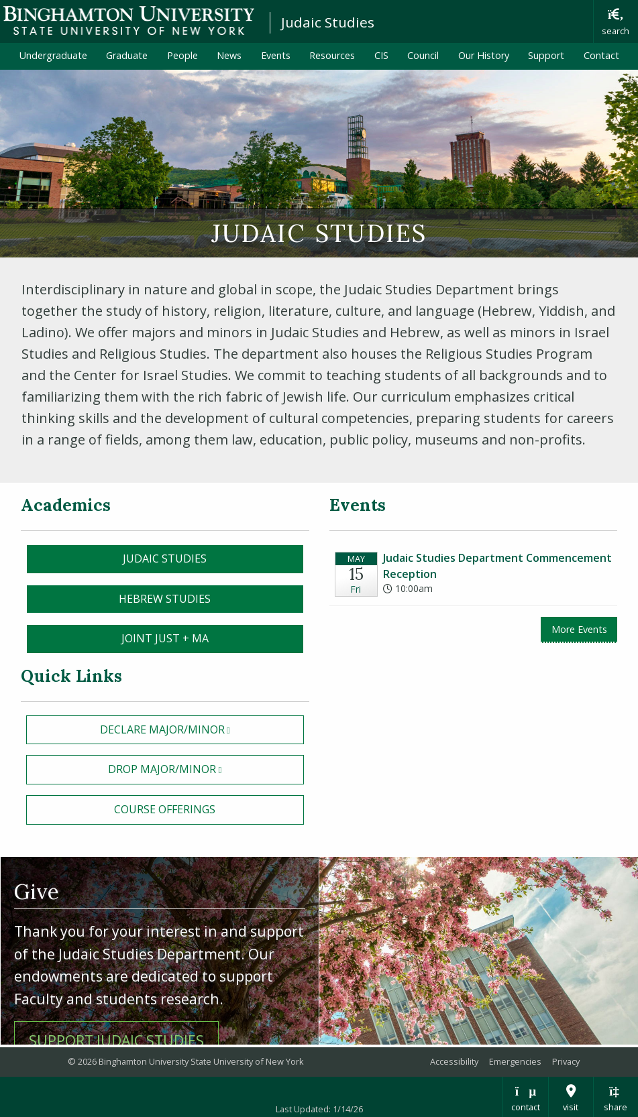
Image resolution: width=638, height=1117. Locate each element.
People (182, 55)
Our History (483, 55)
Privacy (566, 1061)
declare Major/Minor (202, 729)
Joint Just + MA (165, 638)
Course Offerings (164, 809)
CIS (381, 55)
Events (275, 55)
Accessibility (454, 1061)
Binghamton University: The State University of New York (128, 20)
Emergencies (515, 1061)
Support (546, 55)
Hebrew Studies (165, 598)
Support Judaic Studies (116, 1040)
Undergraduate (53, 55)
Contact (601, 55)
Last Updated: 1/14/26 (319, 1109)
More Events (579, 629)
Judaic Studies (327, 22)
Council (423, 55)
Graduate (127, 55)
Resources (332, 55)
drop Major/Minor (205, 768)
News (229, 55)
